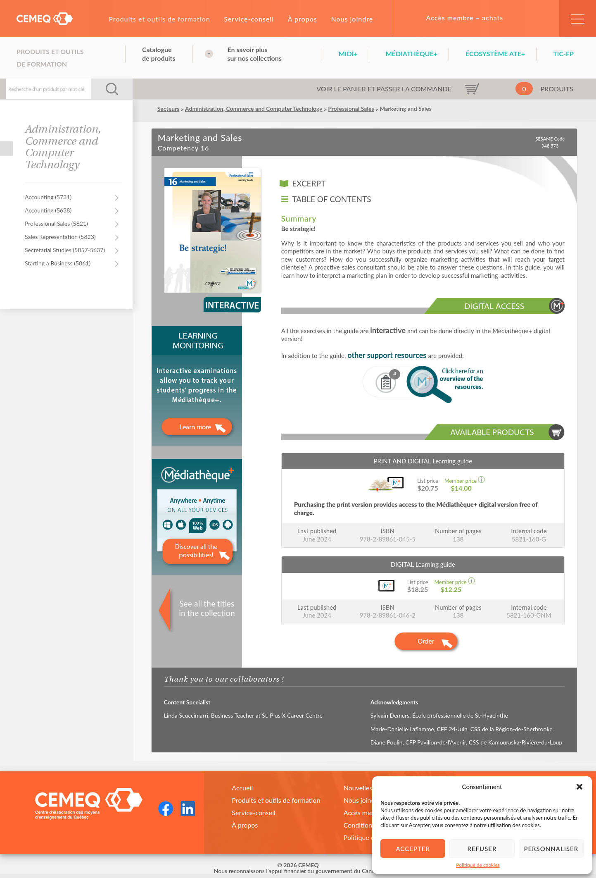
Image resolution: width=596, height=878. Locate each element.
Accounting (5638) (48, 210)
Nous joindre (352, 19)
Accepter (413, 848)
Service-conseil (249, 19)
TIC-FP (563, 53)
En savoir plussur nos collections (255, 53)
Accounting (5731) (48, 196)
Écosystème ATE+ (495, 53)
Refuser (482, 848)
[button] (579, 787)
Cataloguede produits (159, 53)
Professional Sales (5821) (56, 223)
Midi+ (348, 53)
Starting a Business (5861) (57, 263)
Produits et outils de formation (159, 19)
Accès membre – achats (464, 17)
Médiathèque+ (411, 53)
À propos (302, 19)
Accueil (242, 788)
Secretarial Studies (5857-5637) (65, 249)
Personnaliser (551, 848)
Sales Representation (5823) (60, 236)
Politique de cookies (477, 865)
